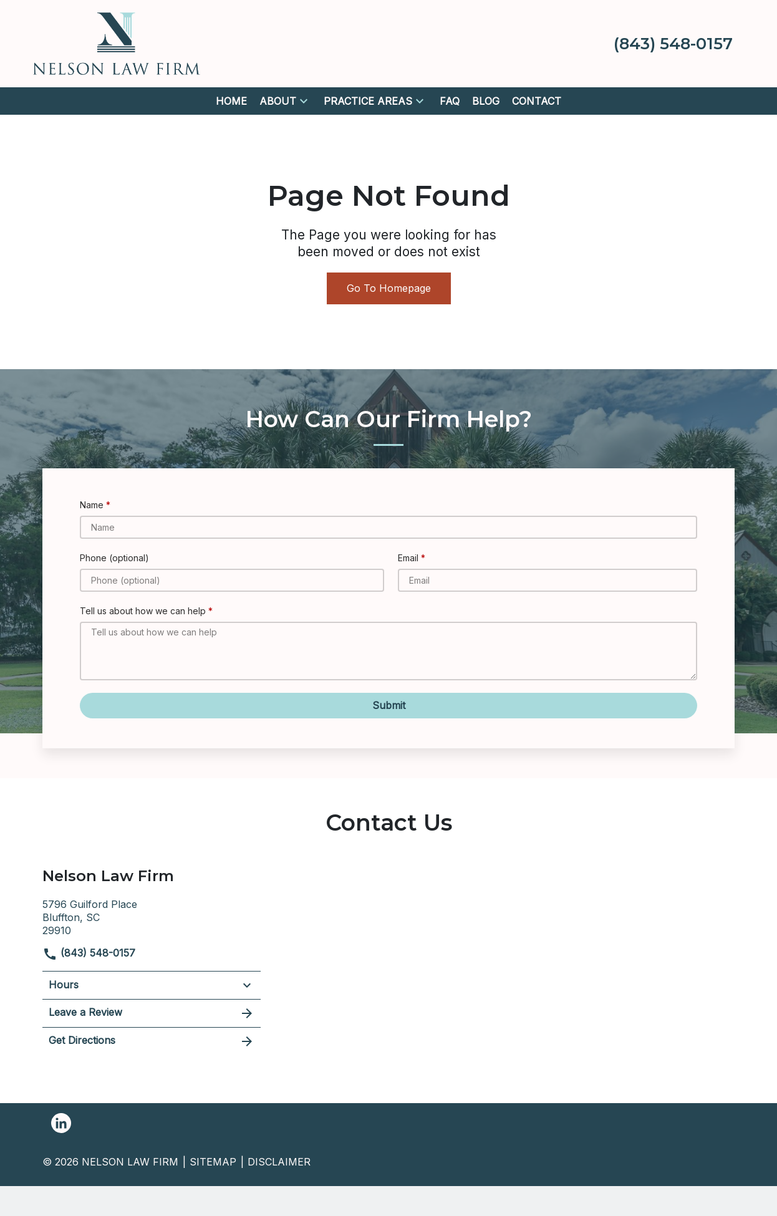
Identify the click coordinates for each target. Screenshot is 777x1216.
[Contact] (536, 101)
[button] (303, 101)
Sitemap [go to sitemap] (213, 1162)
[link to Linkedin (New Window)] (61, 1123)
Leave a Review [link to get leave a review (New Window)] (151, 1013)
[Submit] (388, 705)
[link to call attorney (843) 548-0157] (673, 43)
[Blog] (486, 101)
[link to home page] (116, 42)
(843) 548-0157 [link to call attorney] (88, 953)
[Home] (231, 101)
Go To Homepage (389, 288)
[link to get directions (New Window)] (151, 915)
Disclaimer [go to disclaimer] (279, 1162)
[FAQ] (450, 101)
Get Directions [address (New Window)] (151, 1041)
